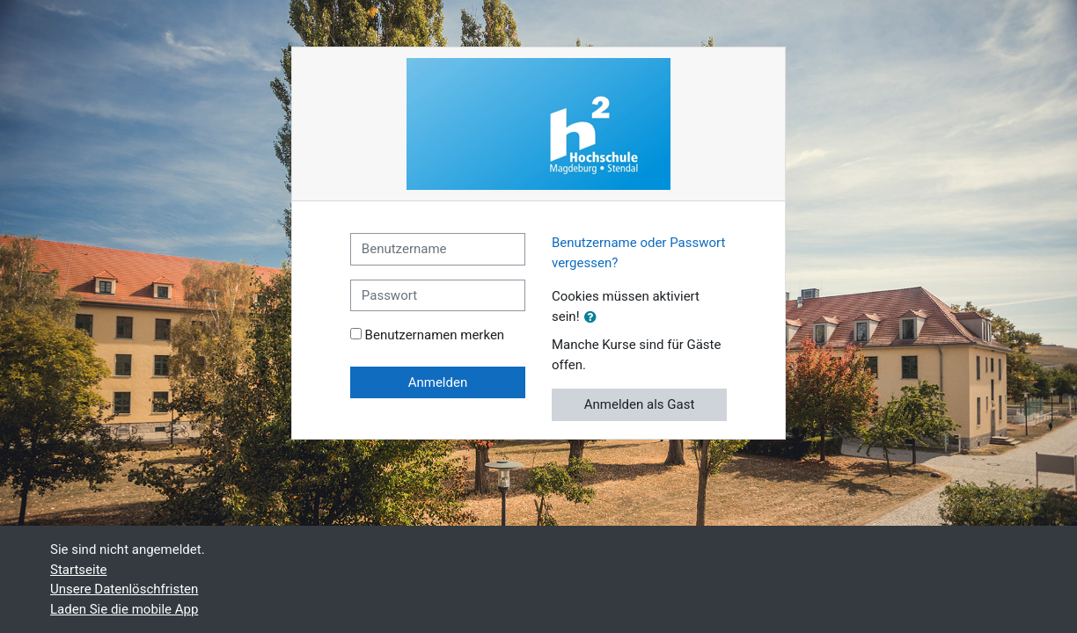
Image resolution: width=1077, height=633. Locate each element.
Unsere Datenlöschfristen (124, 589)
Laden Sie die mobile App (124, 609)
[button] (593, 318)
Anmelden (438, 382)
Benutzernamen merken (435, 335)
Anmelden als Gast (639, 404)
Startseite (78, 570)
